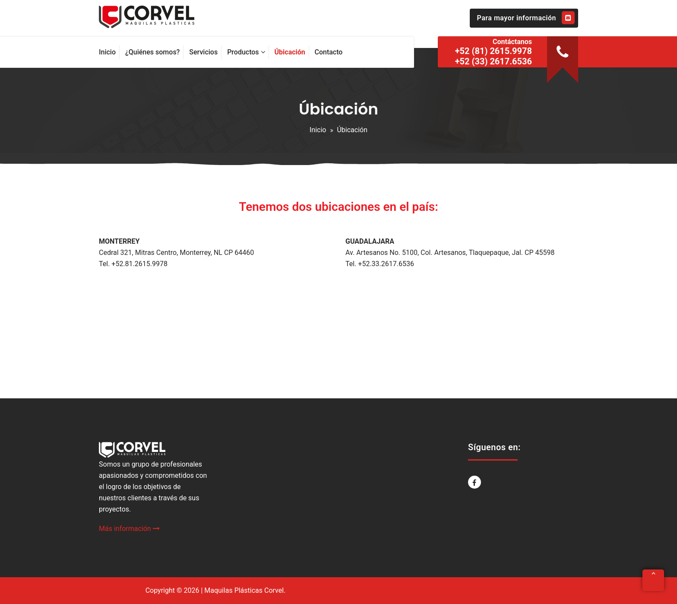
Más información (129, 529)
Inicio (318, 130)
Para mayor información (526, 17)
